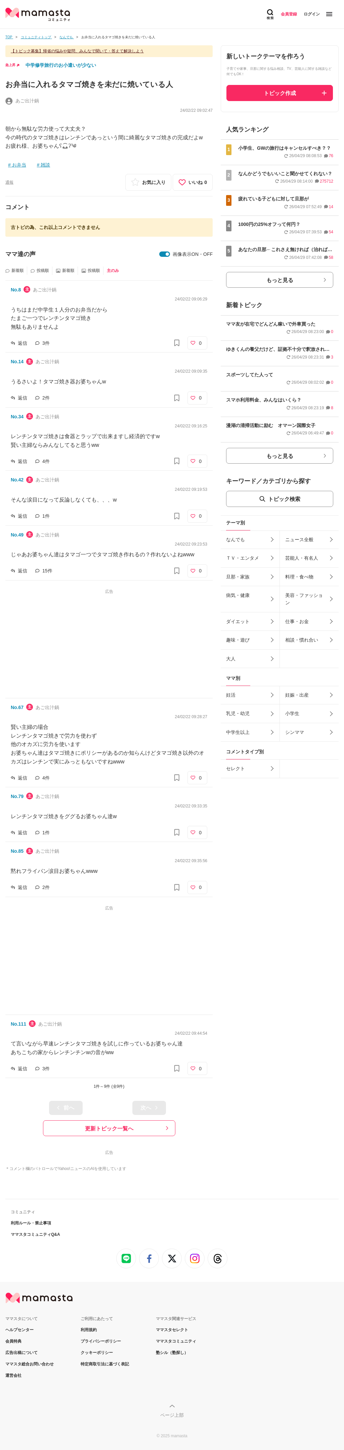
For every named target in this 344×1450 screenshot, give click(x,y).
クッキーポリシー (97, 1353)
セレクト (235, 768)
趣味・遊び (238, 640)
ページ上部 (172, 1415)
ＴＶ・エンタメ (242, 558)
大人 (230, 658)
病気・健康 (238, 595)
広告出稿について (21, 1353)
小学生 (292, 713)
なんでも (235, 539)
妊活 (230, 695)
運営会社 (13, 1375)
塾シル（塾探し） (172, 1353)
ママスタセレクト (172, 1330)
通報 (9, 182)
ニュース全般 (299, 539)
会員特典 (13, 1341)
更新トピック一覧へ (109, 1128)
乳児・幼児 (238, 713)
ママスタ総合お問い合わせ (29, 1364)
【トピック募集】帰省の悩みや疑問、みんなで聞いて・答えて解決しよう (77, 51)
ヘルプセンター (19, 1330)
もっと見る (279, 280)
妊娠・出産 (297, 695)
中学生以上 (238, 732)
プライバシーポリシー (101, 1341)
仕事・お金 (297, 621)
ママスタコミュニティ (176, 1341)
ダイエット (238, 621)
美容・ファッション (304, 599)
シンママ (294, 732)
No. (16, 289)
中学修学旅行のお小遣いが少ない (61, 65)
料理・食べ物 (299, 576)
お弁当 (19, 165)
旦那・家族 (238, 576)
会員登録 (289, 14)
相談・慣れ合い (301, 640)
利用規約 (89, 1330)
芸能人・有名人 (301, 558)
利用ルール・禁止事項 (31, 1223)
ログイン (312, 14)
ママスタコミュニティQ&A (35, 1234)
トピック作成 (280, 93)
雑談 (45, 165)
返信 (22, 343)
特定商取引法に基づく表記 (105, 1364)
